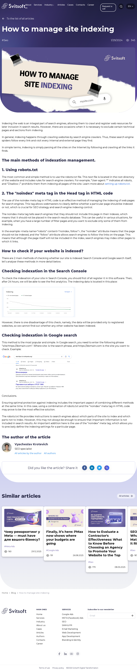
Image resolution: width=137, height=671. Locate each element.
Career (90, 5)
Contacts (80, 5)
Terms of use (44, 668)
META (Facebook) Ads (72, 618)
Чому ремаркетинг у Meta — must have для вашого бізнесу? (22, 535)
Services (38, 5)
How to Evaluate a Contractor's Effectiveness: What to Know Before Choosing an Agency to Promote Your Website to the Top (105, 543)
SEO (64, 621)
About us (28, 6)
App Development (71, 636)
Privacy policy (58, 668)
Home (39, 614)
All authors (50, 453)
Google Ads (67, 614)
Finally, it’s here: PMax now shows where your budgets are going (64, 537)
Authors (40, 636)
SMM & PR (67, 625)
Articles (61, 5)
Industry (48, 5)
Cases (70, 5)
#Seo (90, 562)
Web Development (71, 633)
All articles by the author (28, 453)
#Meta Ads (9, 546)
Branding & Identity (71, 640)
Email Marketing (70, 629)
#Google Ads (52, 550)
